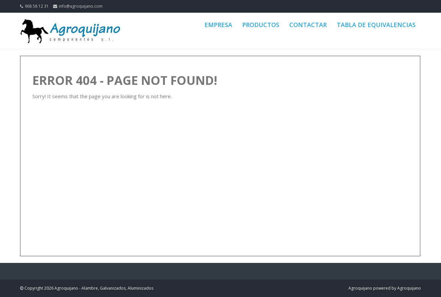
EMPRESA (218, 25)
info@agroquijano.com (81, 6)
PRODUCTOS (260, 25)
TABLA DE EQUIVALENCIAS (376, 25)
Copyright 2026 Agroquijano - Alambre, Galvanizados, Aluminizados (88, 288)
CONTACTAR (308, 25)
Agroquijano (360, 288)
